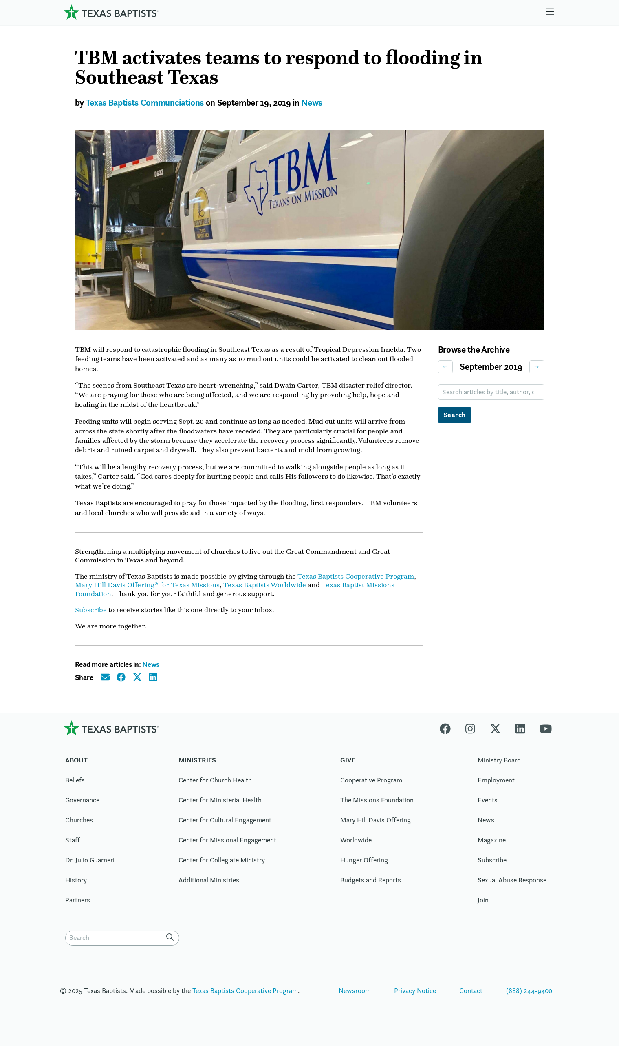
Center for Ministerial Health (220, 806)
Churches (79, 826)
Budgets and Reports (370, 886)
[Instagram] (470, 733)
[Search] (172, 942)
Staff (72, 846)
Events (488, 806)
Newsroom (355, 996)
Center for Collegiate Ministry (221, 866)
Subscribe (91, 615)
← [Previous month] (445, 367)
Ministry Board (499, 766)
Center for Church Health (215, 786)
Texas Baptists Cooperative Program (355, 580)
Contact (470, 996)
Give (347, 765)
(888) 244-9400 (529, 996)
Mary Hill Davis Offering (375, 826)
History (76, 886)
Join (483, 906)
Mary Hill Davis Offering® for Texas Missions (147, 589)
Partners (77, 906)
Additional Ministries (208, 886)
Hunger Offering (364, 866)
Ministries (197, 765)
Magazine (492, 846)
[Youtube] (545, 733)
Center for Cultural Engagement (224, 826)
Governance (82, 806)
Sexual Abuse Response (512, 886)
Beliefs (75, 786)
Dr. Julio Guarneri (90, 866)
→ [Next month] (536, 367)
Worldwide (356, 846)
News (311, 102)
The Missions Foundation (377, 806)
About (76, 765)
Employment (496, 786)
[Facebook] (449, 733)
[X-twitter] (495, 733)
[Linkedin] (520, 733)
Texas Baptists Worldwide (264, 589)
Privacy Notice (415, 996)
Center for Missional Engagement (227, 846)
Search (454, 415)
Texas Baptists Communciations (145, 102)
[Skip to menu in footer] (549, 12)
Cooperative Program (371, 786)
